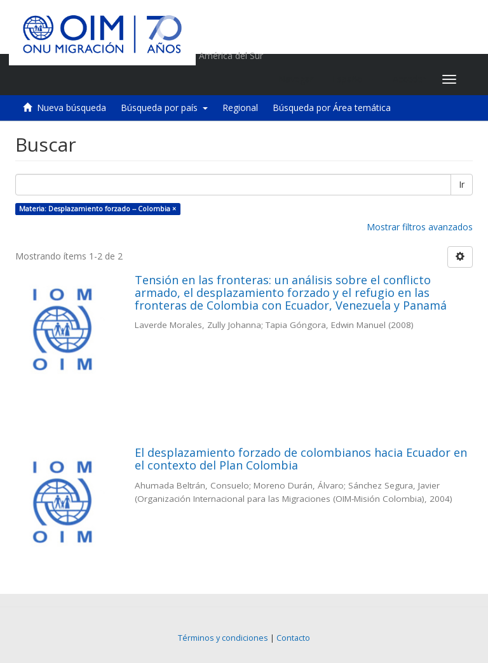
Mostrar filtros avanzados (420, 227)
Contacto (293, 638)
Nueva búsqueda (71, 108)
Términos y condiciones (223, 638)
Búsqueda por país (164, 108)
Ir (461, 184)
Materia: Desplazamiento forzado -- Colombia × (97, 208)
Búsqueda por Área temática (332, 108)
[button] (353, 79)
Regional (240, 108)
